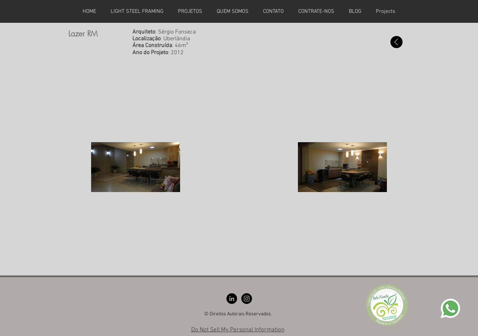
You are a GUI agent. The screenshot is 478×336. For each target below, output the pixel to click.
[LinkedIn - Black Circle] (231, 298)
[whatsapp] (450, 308)
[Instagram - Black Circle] (246, 298)
